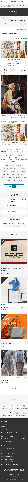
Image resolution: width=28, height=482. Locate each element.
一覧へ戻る (14, 389)
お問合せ (4, 445)
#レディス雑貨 (11, 177)
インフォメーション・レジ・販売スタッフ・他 (13, 432)
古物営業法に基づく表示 (8, 462)
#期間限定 (6, 165)
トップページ (14, 399)
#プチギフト (5, 168)
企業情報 (4, 421)
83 (6, 186)
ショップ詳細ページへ (14, 211)
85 (14, 186)
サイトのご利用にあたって (8, 448)
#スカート (23, 174)
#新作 (15, 168)
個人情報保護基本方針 (7, 456)
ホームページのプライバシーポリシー (11, 451)
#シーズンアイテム (12, 223)
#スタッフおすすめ (19, 165)
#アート (20, 180)
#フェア (18, 171)
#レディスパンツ (15, 174)
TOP (2, 5)
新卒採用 (4, 429)
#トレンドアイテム (21, 168)
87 (22, 186)
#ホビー (15, 180)
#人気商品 (12, 165)
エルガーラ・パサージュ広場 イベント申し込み (13, 439)
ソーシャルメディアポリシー (9, 453)
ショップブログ (7, 5)
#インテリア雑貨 (9, 180)
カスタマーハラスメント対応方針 (10, 464)
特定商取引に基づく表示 (8, 459)
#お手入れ (13, 171)
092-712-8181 (14, 476)
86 (18, 186)
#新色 (11, 168)
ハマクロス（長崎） (7, 441)
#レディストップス (7, 174)
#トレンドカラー (6, 171)
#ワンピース (4, 177)
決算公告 (4, 424)
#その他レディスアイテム (21, 177)
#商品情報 (23, 171)
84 (10, 186)
